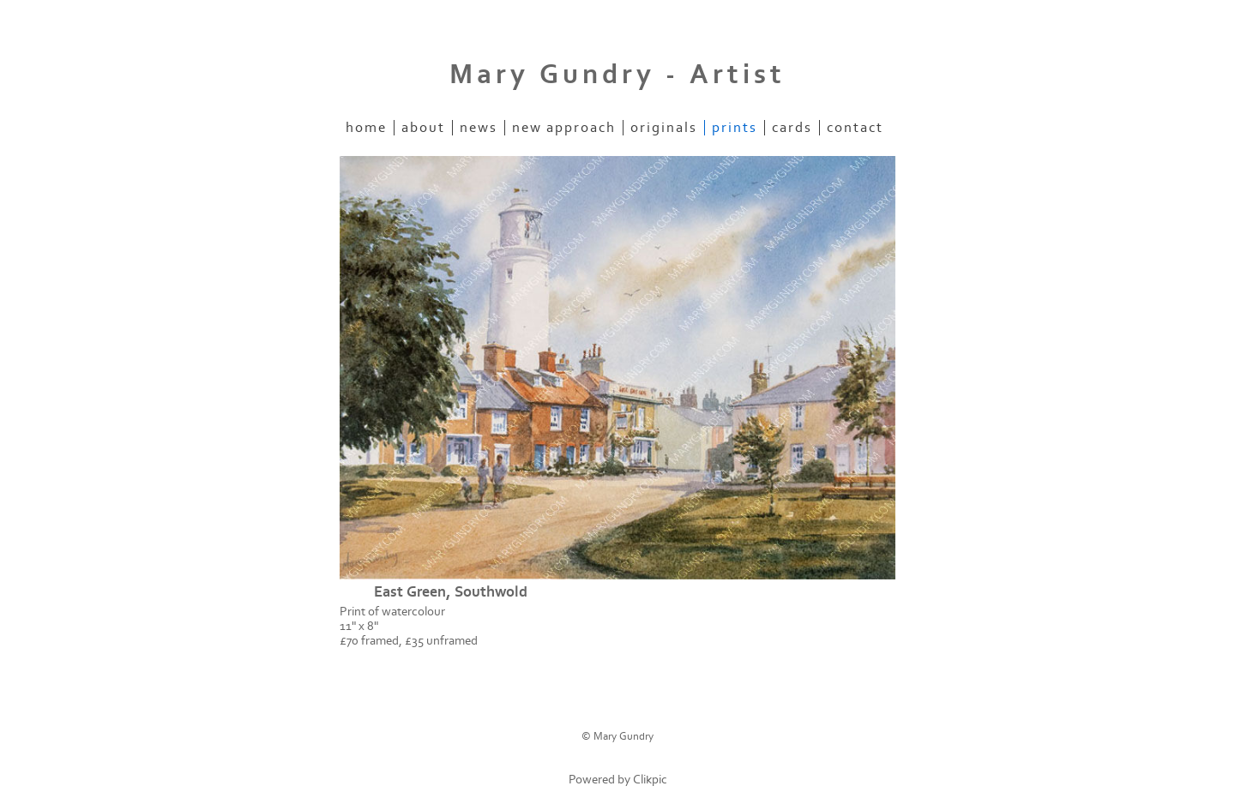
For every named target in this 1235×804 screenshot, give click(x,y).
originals (663, 127)
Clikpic (650, 779)
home (366, 127)
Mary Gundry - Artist (617, 74)
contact (855, 127)
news (478, 127)
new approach (564, 127)
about (423, 127)
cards (792, 127)
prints (734, 127)
